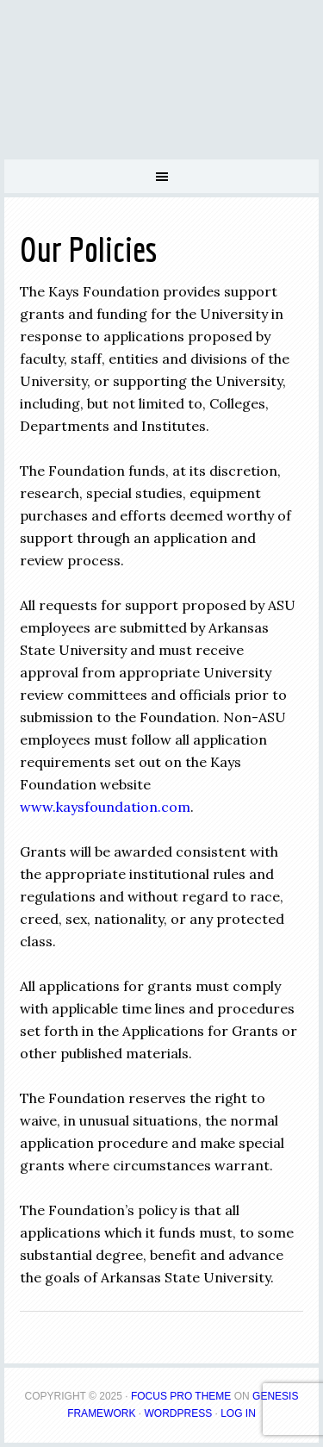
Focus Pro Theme (181, 1396)
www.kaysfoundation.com (105, 806)
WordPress (178, 1413)
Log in (238, 1413)
